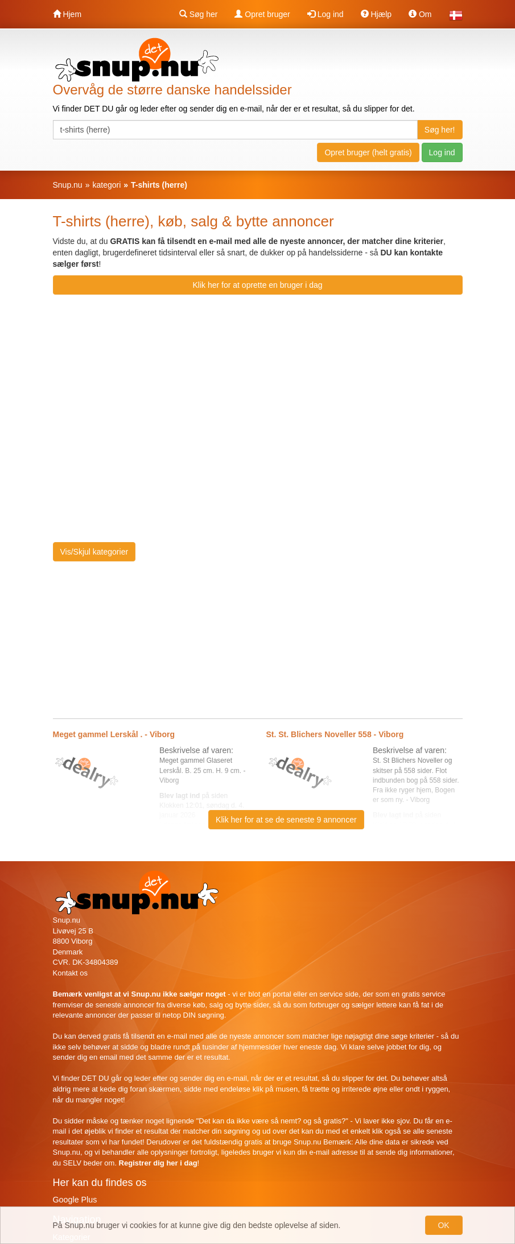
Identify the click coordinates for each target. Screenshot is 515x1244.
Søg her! (440, 129)
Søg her (198, 14)
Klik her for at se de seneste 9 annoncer (286, 819)
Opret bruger (262, 14)
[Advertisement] (367, 382)
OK (443, 1225)
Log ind (325, 14)
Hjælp (376, 14)
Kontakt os (70, 973)
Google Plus (75, 1199)
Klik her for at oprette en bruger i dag (257, 285)
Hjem (67, 14)
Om (420, 14)
